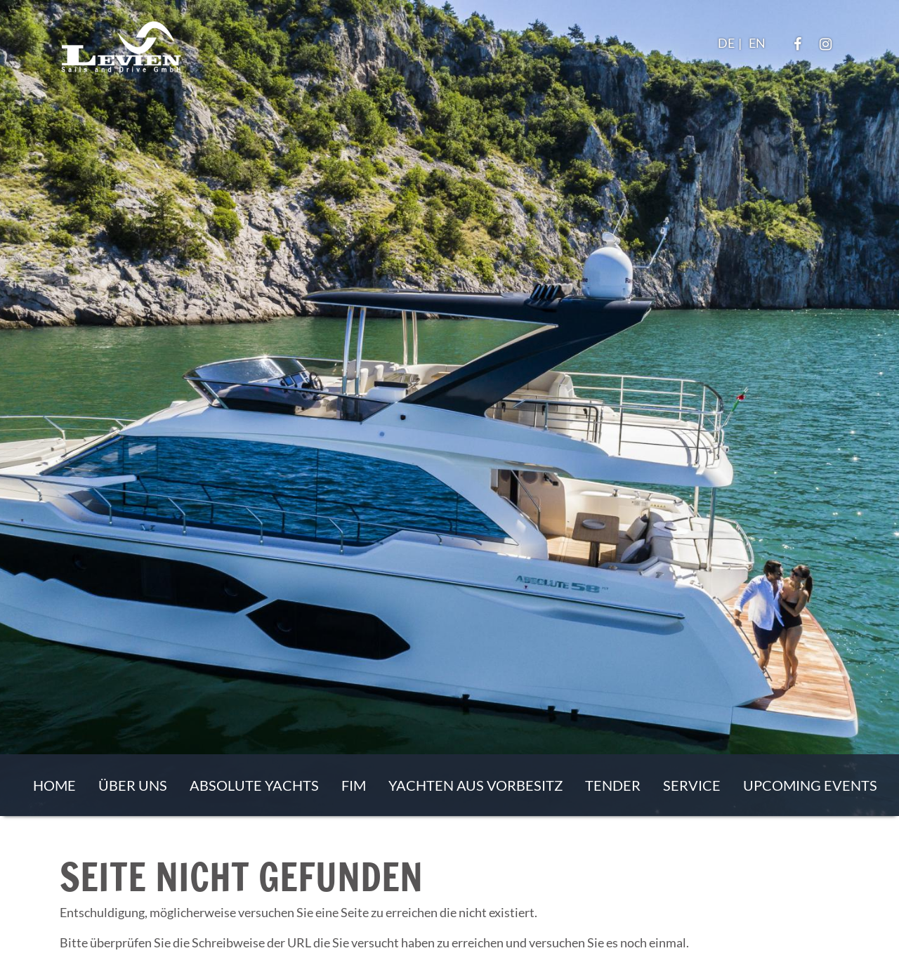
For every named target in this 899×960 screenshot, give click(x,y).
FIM (353, 785)
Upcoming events (810, 785)
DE (726, 43)
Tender (613, 785)
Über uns (132, 785)
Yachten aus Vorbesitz (475, 785)
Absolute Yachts (254, 785)
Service (692, 785)
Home (54, 785)
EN (757, 43)
